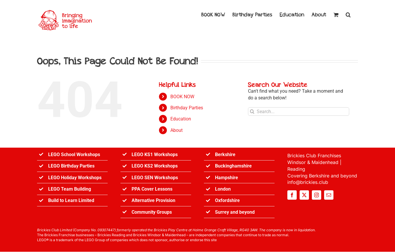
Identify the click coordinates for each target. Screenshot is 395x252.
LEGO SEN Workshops (155, 177)
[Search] (252, 111)
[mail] (328, 195)
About (176, 130)
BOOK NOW (182, 96)
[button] (348, 14)
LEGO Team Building (69, 189)
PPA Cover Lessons (152, 189)
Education (180, 119)
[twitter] (304, 195)
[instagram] (316, 195)
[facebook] (292, 195)
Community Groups (152, 212)
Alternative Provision (153, 200)
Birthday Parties (186, 108)
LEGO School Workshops (74, 154)
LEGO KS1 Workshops (155, 154)
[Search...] (298, 111)
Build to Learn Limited (71, 200)
